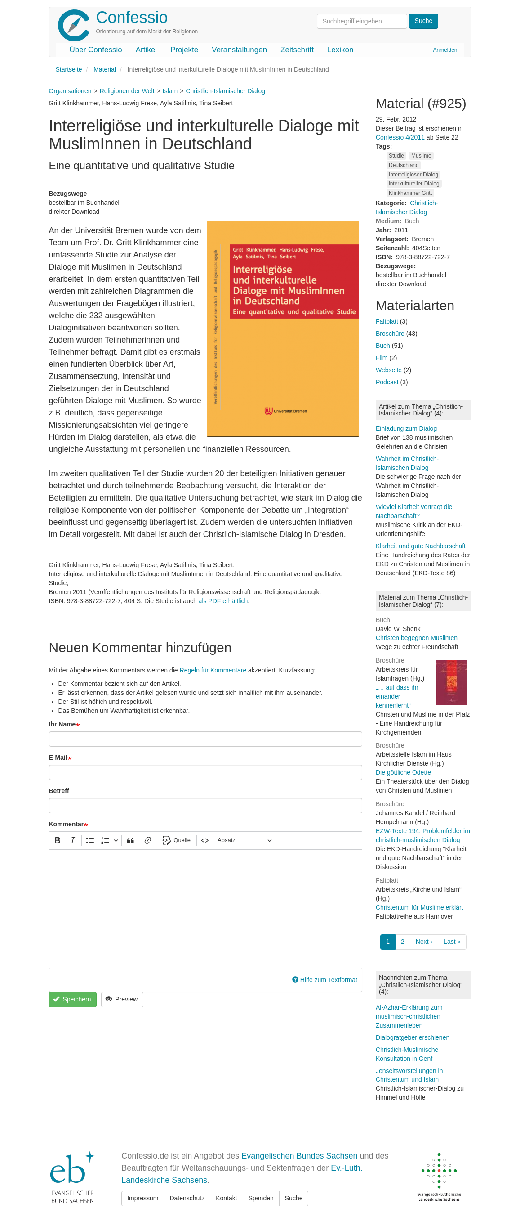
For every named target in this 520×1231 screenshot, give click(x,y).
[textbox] (206, 909)
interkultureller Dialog (414, 183)
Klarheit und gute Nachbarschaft (421, 546)
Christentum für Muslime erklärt (419, 907)
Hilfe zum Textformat (324, 979)
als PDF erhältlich (223, 600)
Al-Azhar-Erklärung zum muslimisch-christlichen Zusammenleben (409, 1016)
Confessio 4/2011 (401, 137)
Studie (396, 156)
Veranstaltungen (239, 49)
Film (381, 357)
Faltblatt (387, 321)
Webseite (389, 370)
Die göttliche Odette (403, 772)
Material (104, 69)
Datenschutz (186, 1198)
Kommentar (66, 824)
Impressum (142, 1198)
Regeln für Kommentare (213, 670)
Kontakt (226, 1198)
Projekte (184, 49)
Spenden (261, 1198)
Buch (383, 345)
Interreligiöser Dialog (413, 174)
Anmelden (445, 50)
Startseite (69, 69)
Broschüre (390, 333)
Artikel (146, 49)
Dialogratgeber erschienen (412, 1037)
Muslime (421, 156)
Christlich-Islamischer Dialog (225, 91)
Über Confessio (96, 49)
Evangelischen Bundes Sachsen (299, 1155)
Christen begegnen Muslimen (417, 637)
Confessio (132, 17)
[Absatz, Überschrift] (244, 841)
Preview (122, 999)
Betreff (59, 790)
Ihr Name (62, 724)
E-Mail (58, 757)
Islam (170, 91)
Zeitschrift (297, 49)
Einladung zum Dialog (406, 428)
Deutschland (404, 165)
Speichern (72, 999)
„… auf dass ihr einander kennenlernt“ (397, 696)
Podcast (387, 382)
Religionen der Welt (127, 91)
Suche (294, 1198)
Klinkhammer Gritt (410, 193)
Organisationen (70, 91)
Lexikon (340, 49)
